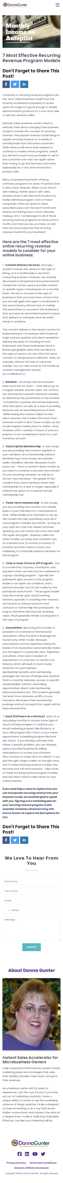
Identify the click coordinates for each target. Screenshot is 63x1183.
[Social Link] (20, 1154)
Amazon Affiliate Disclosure (31, 1168)
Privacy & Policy (16, 1163)
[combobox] (6, 910)
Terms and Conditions (43, 1163)
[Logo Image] (16, 5)
